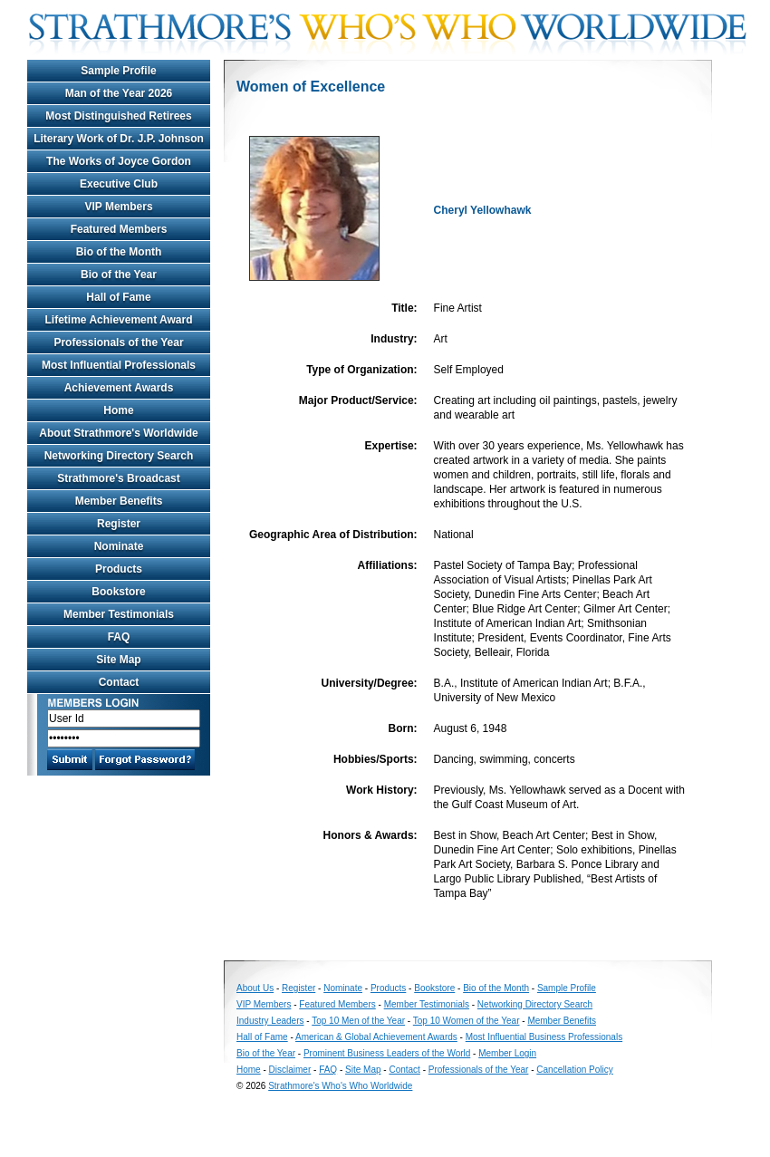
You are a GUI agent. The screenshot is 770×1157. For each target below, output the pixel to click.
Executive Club (119, 184)
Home (118, 410)
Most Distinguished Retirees (118, 116)
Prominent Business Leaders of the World (386, 1053)
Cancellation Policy (574, 1070)
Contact (119, 682)
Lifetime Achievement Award (119, 319)
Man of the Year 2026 (119, 93)
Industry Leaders (270, 1021)
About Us (255, 988)
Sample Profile (118, 70)
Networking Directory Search (119, 455)
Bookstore (118, 591)
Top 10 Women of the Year (466, 1021)
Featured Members (119, 229)
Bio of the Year (119, 274)
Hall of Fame (118, 297)
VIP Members (118, 206)
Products (118, 569)
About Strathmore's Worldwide (118, 433)
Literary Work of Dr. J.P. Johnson (119, 138)
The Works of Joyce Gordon (118, 161)
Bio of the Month (119, 252)
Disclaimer (290, 1070)
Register (118, 523)
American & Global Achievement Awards (376, 1037)
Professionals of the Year (118, 342)
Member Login (507, 1053)
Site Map (118, 659)
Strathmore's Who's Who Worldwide (340, 1086)
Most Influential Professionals (119, 365)
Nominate (119, 546)
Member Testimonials (118, 614)
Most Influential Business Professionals (544, 1037)
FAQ (119, 637)
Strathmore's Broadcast (118, 478)
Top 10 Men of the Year (358, 1021)
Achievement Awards (119, 387)
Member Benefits (119, 501)
